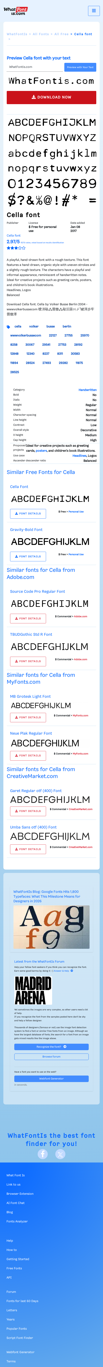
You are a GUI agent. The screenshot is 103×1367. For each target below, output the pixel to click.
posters (41, 451)
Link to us (13, 1184)
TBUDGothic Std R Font (31, 635)
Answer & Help (63, 971)
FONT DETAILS (28, 513)
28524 (30, 363)
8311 (60, 354)
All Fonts (41, 34)
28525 (14, 372)
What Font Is (16, 1175)
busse (50, 326)
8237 (45, 354)
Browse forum (51, 1056)
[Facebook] (43, 1154)
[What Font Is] (15, 11)
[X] (60, 1154)
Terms (11, 1361)
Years (11, 1319)
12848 (14, 354)
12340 (30, 354)
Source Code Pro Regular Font (37, 592)
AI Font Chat (16, 1203)
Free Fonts (14, 1268)
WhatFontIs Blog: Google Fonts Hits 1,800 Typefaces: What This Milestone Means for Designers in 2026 (46, 896)
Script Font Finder (20, 1338)
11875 (79, 363)
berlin (67, 326)
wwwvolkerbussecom (25, 335)
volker (33, 326)
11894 (14, 363)
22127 (53, 335)
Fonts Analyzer (17, 1221)
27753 (62, 345)
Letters (12, 1310)
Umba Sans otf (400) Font (33, 827)
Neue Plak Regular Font (31, 733)
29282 (63, 363)
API (9, 1277)
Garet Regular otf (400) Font (36, 791)
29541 (46, 345)
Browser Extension (20, 1194)
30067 (29, 345)
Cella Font (19, 487)
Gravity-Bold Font (26, 530)
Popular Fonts (17, 1329)
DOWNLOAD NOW (51, 97)
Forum (11, 1292)
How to (12, 1250)
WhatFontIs (17, 34)
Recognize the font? (51, 1046)
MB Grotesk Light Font (30, 697)
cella (18, 326)
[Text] (35, 67)
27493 (46, 363)
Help (10, 1241)
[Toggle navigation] (94, 11)
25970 (85, 335)
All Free (61, 34)
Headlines (79, 456)
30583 (75, 354)
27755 (69, 335)
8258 (13, 345)
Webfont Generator (51, 1078)
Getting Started (18, 1259)
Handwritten (87, 390)
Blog (10, 1212)
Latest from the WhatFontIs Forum (39, 961)
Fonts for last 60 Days (22, 1301)
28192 (78, 345)
